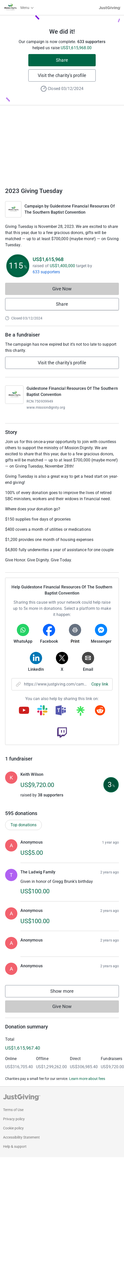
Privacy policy (14, 1119)
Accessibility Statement (21, 1137)
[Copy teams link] (61, 710)
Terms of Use (13, 1110)
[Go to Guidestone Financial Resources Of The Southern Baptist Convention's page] (14, 394)
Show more (67, 992)
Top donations (23, 824)
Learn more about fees (87, 1079)
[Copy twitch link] (62, 733)
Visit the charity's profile (62, 75)
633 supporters (46, 271)
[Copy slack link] (42, 710)
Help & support (15, 1146)
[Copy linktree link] (80, 712)
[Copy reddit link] (100, 710)
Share (62, 60)
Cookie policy (13, 1128)
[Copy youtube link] (24, 710)
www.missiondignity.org (46, 407)
